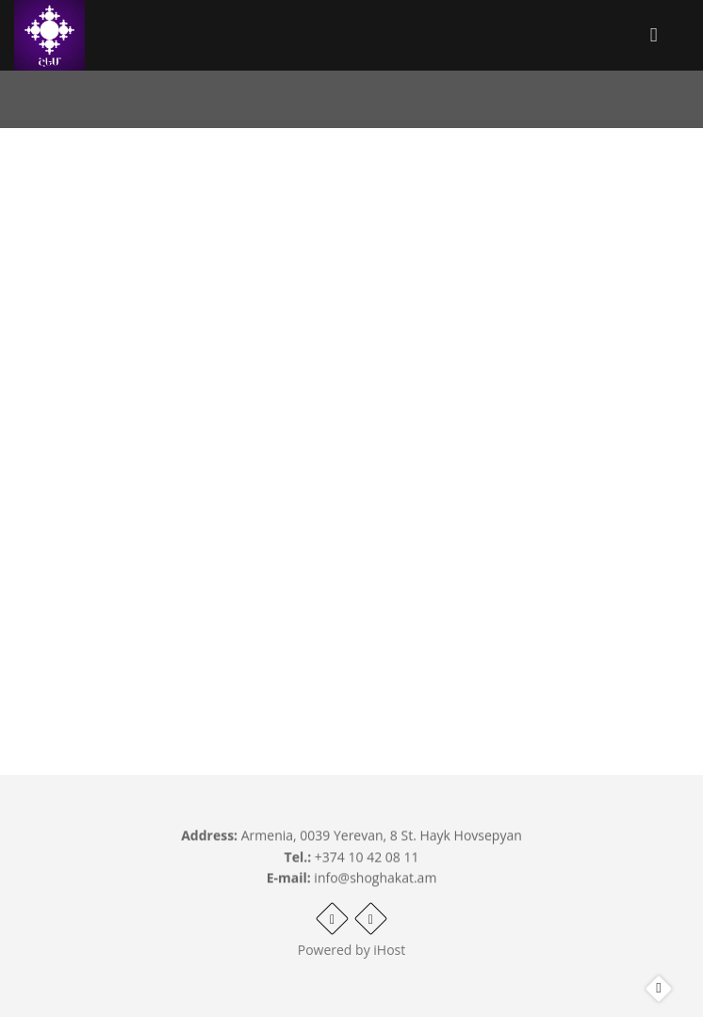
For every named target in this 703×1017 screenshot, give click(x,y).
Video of (351, 402)
